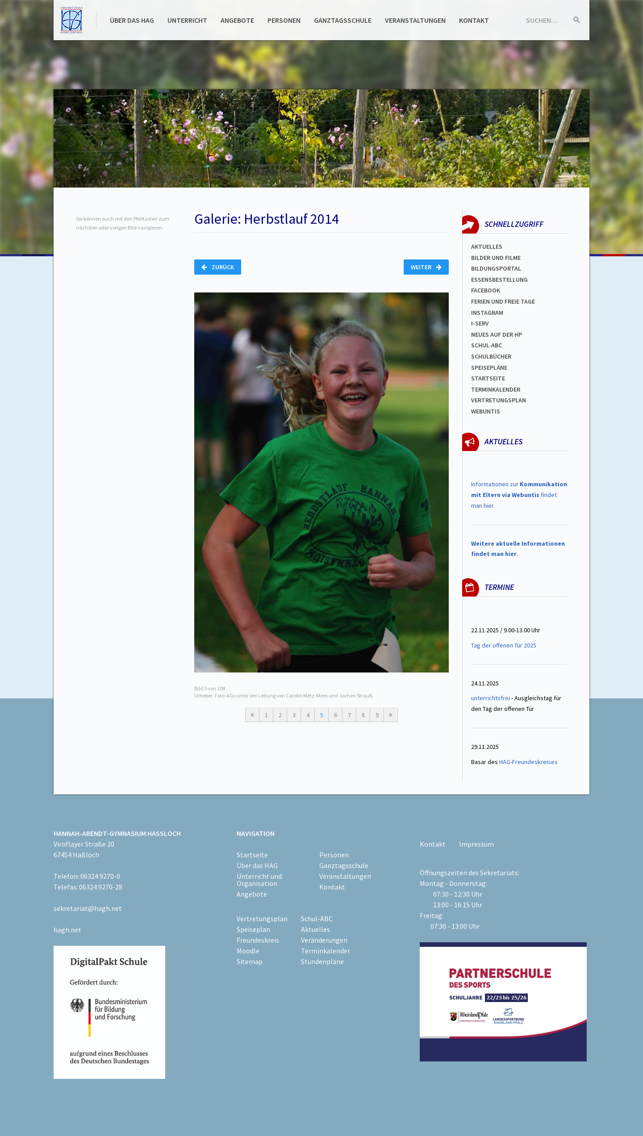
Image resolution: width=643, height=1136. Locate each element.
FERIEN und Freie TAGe (503, 301)
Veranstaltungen (415, 20)
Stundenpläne (322, 961)
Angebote (237, 20)
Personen (284, 20)
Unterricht (187, 20)
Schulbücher (491, 356)
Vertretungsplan (262, 918)
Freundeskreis (258, 940)
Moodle (248, 950)
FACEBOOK (485, 290)
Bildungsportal (496, 268)
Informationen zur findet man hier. (519, 495)
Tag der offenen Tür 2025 (503, 645)
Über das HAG (132, 20)
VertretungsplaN (498, 400)
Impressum (476, 843)
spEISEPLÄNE (489, 367)
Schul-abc (486, 345)
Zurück (217, 267)
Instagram (487, 313)
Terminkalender (495, 389)
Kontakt (474, 20)
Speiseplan (253, 929)
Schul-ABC (317, 918)
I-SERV (480, 323)
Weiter (426, 267)
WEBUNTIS (485, 411)
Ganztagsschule (343, 20)
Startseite (488, 378)
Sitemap (250, 961)
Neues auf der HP (496, 334)
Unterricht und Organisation (259, 880)
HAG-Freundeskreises (528, 762)
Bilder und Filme (496, 258)
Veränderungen (324, 940)
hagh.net (67, 929)
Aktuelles (486, 246)
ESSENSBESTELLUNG (499, 280)
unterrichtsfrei (490, 698)
